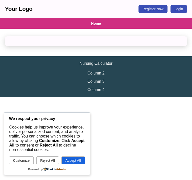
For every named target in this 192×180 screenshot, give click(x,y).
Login (178, 9)
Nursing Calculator (96, 63)
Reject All (47, 160)
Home (96, 24)
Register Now (153, 9)
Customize (21, 160)
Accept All (73, 160)
